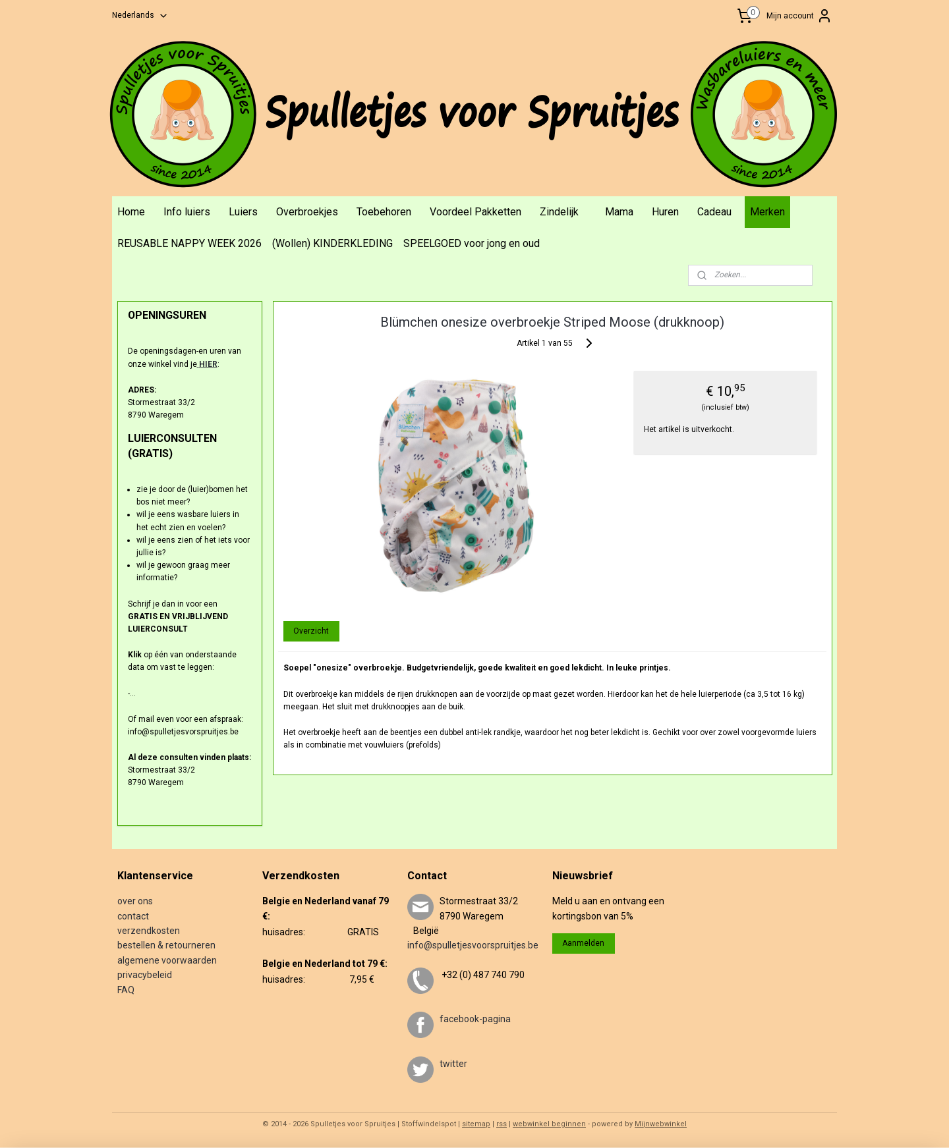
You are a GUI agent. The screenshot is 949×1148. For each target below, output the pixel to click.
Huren (665, 211)
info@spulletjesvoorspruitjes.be (472, 945)
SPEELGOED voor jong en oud (471, 243)
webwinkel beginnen (549, 1124)
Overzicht (311, 631)
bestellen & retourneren (166, 945)
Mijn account (799, 16)
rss (501, 1124)
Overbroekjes (307, 211)
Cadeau (714, 211)
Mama (619, 211)
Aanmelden (583, 943)
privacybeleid (144, 975)
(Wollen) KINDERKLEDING (332, 243)
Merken (767, 211)
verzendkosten (148, 930)
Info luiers (186, 211)
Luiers (243, 211)
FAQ (125, 990)
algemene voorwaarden (167, 960)
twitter (453, 1063)
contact (133, 916)
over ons (135, 901)
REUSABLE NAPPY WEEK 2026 (189, 243)
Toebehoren (384, 211)
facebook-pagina (475, 1019)
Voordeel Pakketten (475, 211)
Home (131, 211)
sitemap (476, 1124)
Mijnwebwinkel (661, 1124)
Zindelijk (559, 211)
